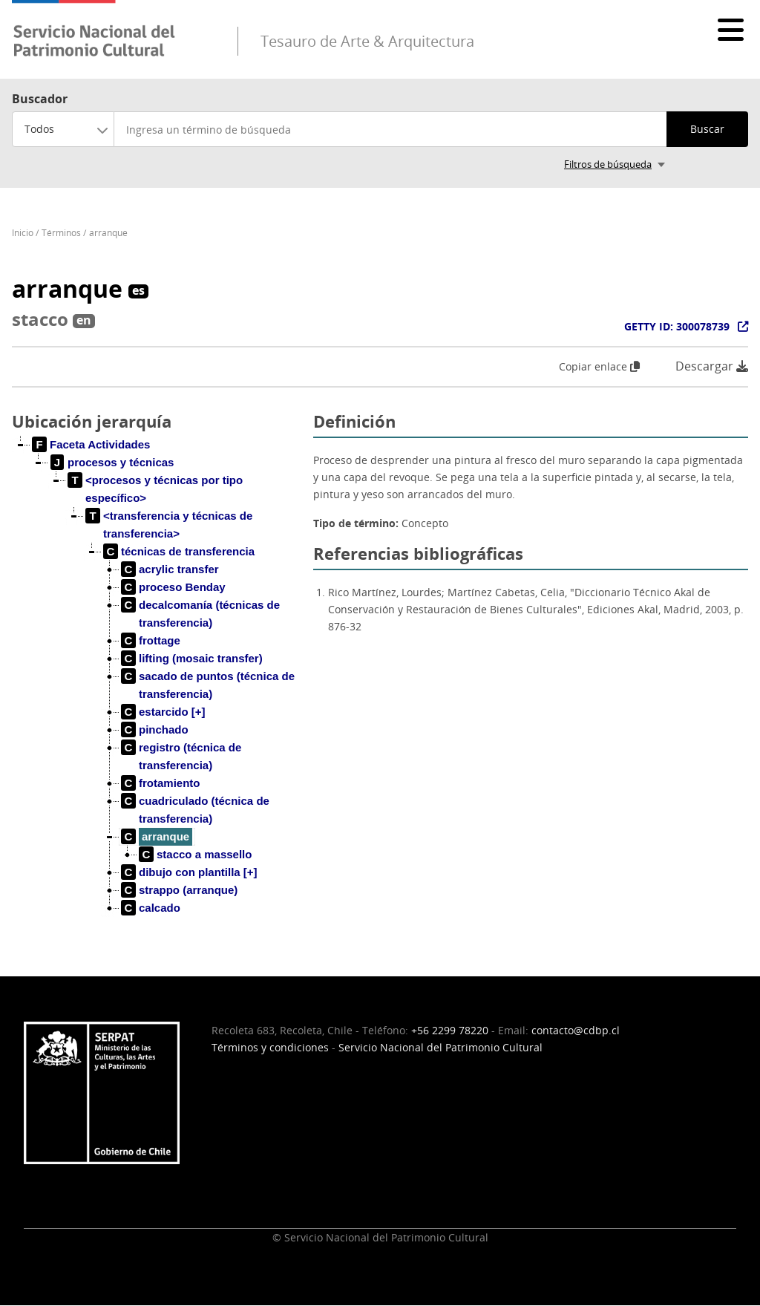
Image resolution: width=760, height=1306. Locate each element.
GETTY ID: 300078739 (677, 326)
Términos (61, 232)
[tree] (156, 688)
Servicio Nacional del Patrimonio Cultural (440, 1047)
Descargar (711, 366)
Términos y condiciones (270, 1047)
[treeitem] (91, 445)
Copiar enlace (599, 366)
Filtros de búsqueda (608, 164)
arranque (108, 232)
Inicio (22, 232)
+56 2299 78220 (449, 1030)
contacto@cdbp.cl (575, 1030)
